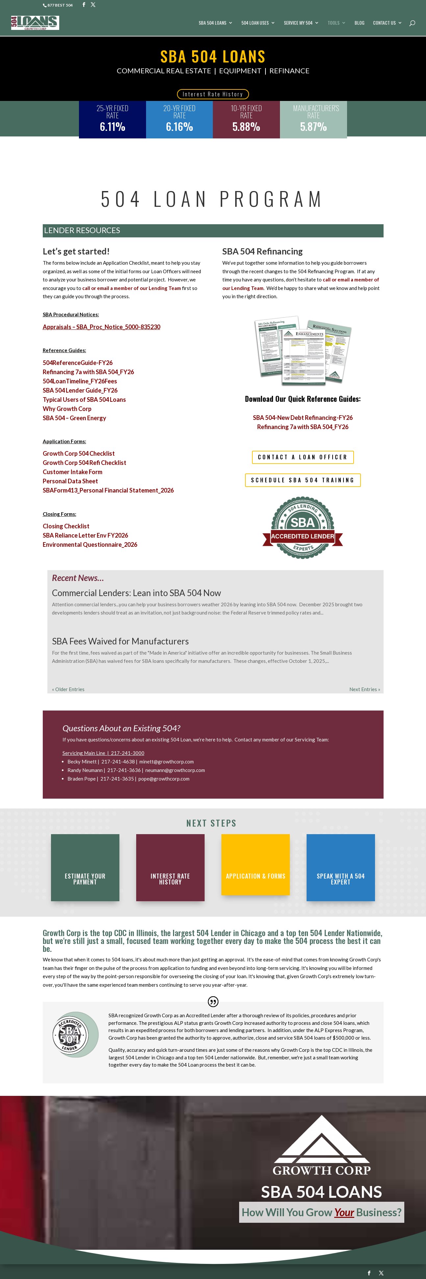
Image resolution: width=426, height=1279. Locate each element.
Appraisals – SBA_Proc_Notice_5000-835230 (101, 326)
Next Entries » (364, 689)
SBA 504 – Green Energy (74, 418)
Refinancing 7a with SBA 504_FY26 (88, 371)
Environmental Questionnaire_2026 (90, 544)
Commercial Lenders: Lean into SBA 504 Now (136, 593)
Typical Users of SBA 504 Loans (84, 399)
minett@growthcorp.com (166, 761)
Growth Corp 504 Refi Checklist (84, 462)
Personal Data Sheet (70, 481)
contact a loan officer (303, 457)
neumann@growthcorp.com (175, 770)
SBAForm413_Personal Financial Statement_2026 (108, 490)
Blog (359, 23)
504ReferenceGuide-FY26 (78, 362)
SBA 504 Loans (212, 23)
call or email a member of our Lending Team (131, 288)
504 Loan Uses (255, 23)
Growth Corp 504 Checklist (79, 453)
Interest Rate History (213, 94)
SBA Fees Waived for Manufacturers (120, 641)
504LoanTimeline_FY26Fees (80, 381)
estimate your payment (85, 879)
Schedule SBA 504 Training (303, 480)
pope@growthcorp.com (163, 779)
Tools (333, 23)
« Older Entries (68, 689)
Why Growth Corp (67, 408)
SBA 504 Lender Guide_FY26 (80, 390)
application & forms (256, 876)
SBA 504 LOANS (213, 55)
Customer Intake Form (72, 471)
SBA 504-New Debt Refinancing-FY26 (303, 417)
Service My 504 (298, 23)
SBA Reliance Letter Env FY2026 (85, 535)
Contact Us (384, 23)
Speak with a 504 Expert (341, 879)
